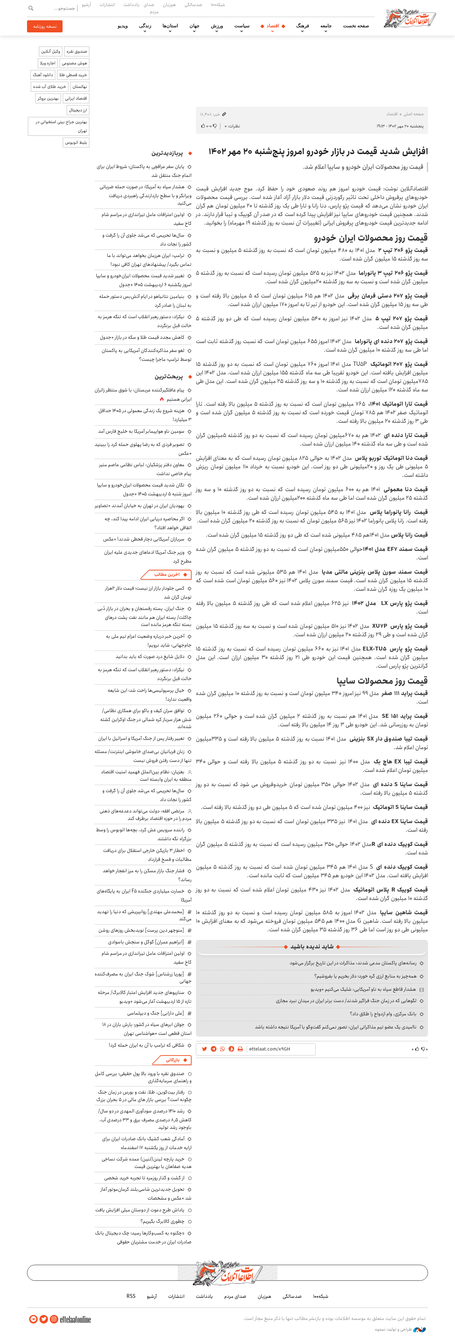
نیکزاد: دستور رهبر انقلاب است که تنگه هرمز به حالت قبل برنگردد (145, 674)
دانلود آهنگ (43, 75)
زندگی (145, 25)
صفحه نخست (356, 25)
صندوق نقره (76, 51)
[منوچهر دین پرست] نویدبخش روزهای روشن (141, 930)
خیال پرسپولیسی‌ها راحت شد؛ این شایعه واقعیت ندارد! (150, 694)
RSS (131, 1296)
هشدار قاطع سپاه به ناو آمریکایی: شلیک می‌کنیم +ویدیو (363, 989)
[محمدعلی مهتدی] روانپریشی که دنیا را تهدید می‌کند (144, 915)
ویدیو (123, 25)
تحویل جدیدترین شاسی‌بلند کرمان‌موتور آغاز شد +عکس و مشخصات (146, 1193)
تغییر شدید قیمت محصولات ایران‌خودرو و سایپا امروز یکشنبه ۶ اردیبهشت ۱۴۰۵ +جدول (144, 280)
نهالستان (80, 86)
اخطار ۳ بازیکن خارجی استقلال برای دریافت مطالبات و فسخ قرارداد (147, 855)
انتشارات (107, 4)
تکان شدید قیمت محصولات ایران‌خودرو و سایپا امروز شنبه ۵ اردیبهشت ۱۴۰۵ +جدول (144, 489)
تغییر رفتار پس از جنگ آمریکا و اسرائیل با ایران (141, 738)
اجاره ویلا (47, 63)
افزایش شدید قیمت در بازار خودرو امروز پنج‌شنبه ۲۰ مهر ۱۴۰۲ (318, 151)
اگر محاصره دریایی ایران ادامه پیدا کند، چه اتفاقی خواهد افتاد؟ (148, 523)
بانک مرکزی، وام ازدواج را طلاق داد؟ (383, 1014)
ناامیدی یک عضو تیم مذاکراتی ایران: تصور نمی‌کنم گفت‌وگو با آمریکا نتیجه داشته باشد (336, 1027)
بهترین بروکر (48, 98)
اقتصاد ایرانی (76, 98)
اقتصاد (273, 25)
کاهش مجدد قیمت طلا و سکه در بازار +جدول (142, 337)
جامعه (326, 25)
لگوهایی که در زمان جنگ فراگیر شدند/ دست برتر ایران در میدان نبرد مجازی (346, 1001)
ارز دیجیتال (78, 110)
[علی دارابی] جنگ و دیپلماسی (155, 1013)
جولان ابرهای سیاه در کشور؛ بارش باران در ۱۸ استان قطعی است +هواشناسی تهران (147, 1029)
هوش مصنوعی (74, 63)
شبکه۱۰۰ (218, 4)
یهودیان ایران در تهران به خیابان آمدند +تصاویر (139, 506)
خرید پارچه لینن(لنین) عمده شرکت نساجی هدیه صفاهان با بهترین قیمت (147, 1162)
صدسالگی (193, 4)
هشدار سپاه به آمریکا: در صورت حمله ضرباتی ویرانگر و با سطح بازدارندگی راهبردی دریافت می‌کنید (146, 195)
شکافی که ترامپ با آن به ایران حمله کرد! (146, 1045)
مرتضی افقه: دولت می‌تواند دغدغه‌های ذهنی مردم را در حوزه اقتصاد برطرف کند (146, 814)
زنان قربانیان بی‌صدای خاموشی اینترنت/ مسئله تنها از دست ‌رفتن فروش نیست (143, 756)
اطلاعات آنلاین (410, 18)
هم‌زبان (169, 4)
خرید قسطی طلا (73, 75)
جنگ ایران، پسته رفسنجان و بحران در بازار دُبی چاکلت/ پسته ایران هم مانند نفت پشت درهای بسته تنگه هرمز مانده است (144, 616)
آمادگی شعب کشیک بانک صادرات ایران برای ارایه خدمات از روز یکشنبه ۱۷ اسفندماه (147, 1143)
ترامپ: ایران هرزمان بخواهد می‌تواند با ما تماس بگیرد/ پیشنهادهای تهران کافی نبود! (149, 260)
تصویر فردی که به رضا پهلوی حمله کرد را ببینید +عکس (143, 449)
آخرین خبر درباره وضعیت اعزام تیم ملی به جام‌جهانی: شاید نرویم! (149, 640)
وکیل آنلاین (50, 51)
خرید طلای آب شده (49, 86)
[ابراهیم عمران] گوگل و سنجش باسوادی (146, 942)
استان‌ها (170, 25)
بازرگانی (173, 1060)
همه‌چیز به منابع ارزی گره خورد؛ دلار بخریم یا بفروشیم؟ (365, 976)
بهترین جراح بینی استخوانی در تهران (61, 126)
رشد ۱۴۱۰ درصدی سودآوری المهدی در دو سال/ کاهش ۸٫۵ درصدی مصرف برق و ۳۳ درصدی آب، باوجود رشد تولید (145, 1119)
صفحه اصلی (413, 114)
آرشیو (86, 4)
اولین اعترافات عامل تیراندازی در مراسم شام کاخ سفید (147, 957)
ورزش (217, 25)
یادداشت (131, 4)
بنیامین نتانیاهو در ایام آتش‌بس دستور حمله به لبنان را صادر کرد (145, 301)
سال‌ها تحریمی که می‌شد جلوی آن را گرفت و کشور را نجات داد (147, 239)
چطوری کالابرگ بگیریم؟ (162, 1221)
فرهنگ (302, 25)
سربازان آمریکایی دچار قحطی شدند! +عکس (143, 539)
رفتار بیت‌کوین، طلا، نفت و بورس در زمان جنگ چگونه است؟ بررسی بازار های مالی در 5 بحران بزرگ (144, 1095)
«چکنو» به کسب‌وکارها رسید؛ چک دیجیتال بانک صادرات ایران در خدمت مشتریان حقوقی (143, 1237)
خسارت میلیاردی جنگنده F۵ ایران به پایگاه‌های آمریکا (144, 895)
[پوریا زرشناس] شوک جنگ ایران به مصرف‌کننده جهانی (143, 977)
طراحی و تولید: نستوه (400, 1329)
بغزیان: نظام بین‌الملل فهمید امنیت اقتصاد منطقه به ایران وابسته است (146, 775)
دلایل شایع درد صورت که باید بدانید (150, 656)
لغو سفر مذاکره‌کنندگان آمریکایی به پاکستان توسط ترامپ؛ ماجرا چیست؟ (147, 355)
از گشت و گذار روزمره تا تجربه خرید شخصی (144, 1178)
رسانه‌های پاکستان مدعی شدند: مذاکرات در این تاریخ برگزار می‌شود (353, 963)
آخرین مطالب (167, 574)
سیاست (242, 25)
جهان (194, 25)
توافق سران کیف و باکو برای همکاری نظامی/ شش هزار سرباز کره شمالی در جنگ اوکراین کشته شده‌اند (146, 719)
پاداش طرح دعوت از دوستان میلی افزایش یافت (139, 1210)
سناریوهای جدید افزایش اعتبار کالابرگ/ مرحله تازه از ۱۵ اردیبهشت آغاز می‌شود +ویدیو (145, 997)
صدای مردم (151, 8)
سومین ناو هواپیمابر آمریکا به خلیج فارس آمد (141, 431)
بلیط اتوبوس (76, 142)
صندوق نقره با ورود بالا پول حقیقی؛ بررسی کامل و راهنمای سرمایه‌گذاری (143, 1077)
